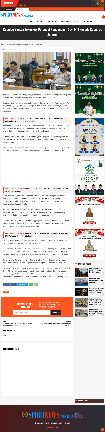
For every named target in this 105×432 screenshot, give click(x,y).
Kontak (47, 423)
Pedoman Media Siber (57, 423)
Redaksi (67, 423)
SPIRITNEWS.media (53, 428)
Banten (13, 292)
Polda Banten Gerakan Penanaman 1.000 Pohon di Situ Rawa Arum (96, 280)
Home (31, 21)
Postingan (18, 9)
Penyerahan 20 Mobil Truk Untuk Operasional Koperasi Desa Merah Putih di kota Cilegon (96, 312)
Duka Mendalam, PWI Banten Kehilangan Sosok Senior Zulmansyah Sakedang (96, 291)
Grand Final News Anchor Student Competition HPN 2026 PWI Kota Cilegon (95, 270)
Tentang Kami (39, 423)
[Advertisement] (37, 170)
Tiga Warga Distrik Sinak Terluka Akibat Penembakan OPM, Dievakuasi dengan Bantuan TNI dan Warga (96, 302)
